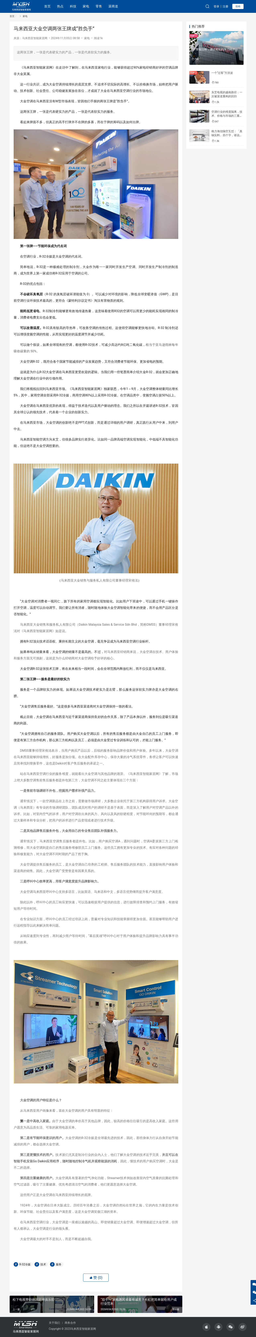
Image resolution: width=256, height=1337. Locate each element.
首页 (47, 6)
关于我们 (54, 1322)
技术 (43, 1264)
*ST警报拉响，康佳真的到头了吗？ (213, 49)
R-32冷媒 (25, 1264)
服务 (58, 1264)
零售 (99, 6)
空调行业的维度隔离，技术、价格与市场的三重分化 (226, 115)
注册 (225, 6)
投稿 (238, 6)
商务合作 (70, 1322)
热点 (60, 6)
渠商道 (113, 6)
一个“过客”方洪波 (222, 72)
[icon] (206, 1327)
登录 (216, 6)
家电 (86, 6)
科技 (73, 6)
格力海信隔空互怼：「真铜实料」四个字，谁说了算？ (226, 135)
